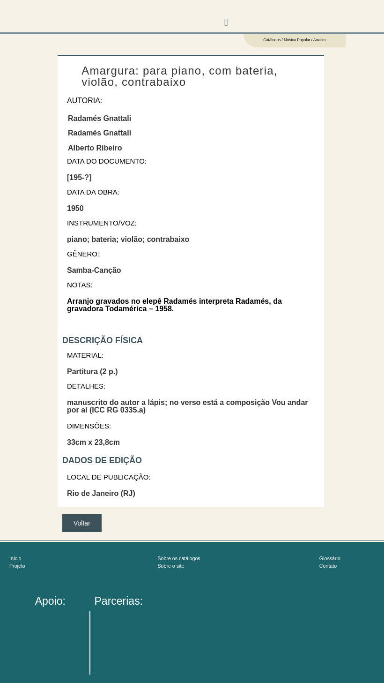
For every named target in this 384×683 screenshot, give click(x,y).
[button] (226, 22)
